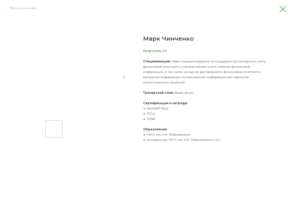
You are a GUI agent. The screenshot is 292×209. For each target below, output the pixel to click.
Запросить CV (155, 51)
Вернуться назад (22, 8)
